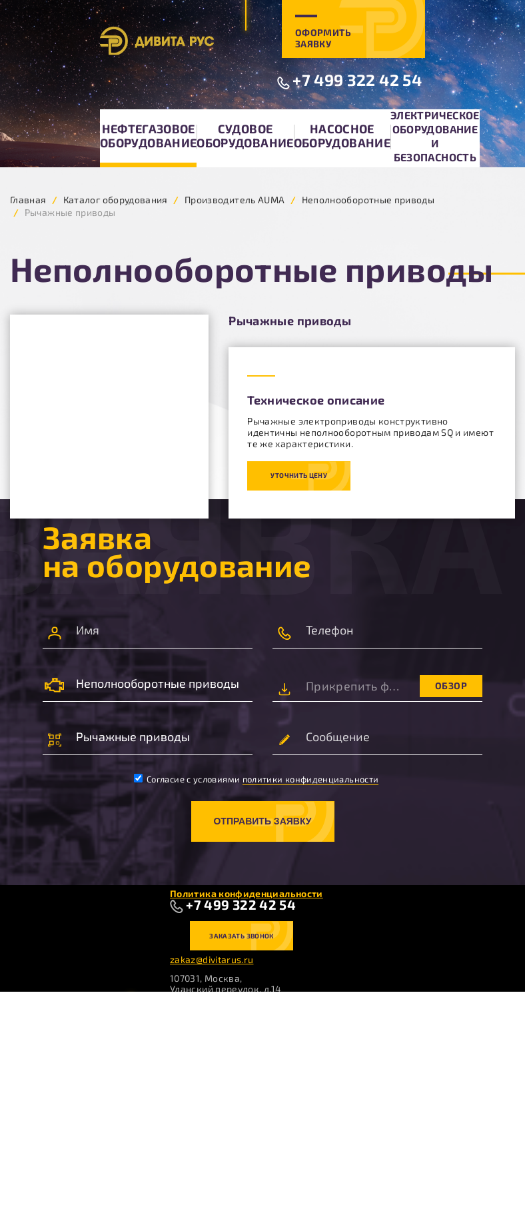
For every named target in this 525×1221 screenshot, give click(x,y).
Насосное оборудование (342, 135)
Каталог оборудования (115, 199)
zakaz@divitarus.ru (211, 959)
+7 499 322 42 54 (357, 79)
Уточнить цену (298, 475)
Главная (28, 199)
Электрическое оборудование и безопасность (435, 136)
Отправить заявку (262, 821)
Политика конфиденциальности (246, 893)
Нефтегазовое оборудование (148, 135)
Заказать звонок (241, 936)
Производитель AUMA (234, 199)
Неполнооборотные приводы (368, 199)
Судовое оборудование (245, 135)
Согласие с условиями (256, 779)
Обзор (451, 685)
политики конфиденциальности (311, 779)
